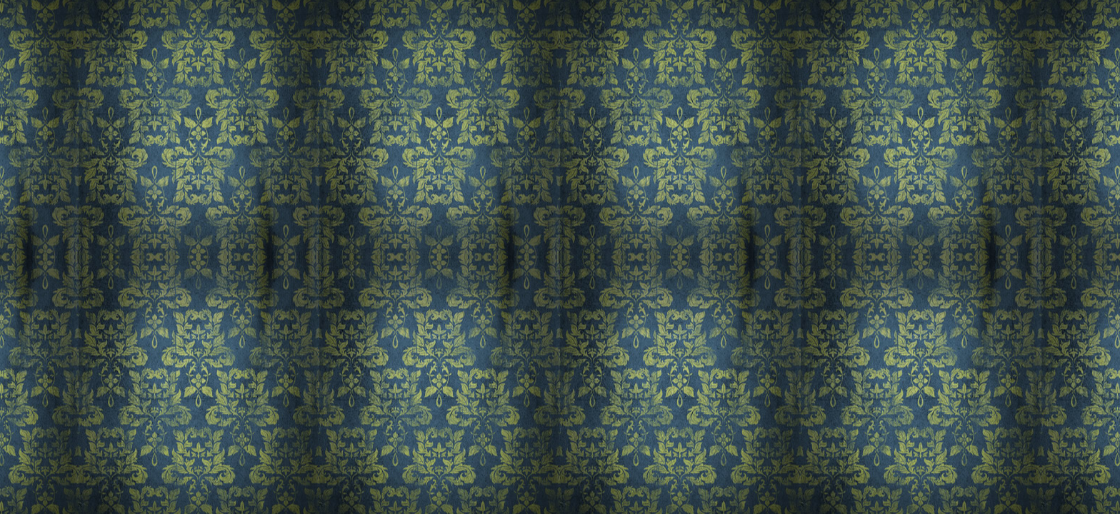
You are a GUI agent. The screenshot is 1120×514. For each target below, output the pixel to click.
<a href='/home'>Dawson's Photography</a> (560, 257)
